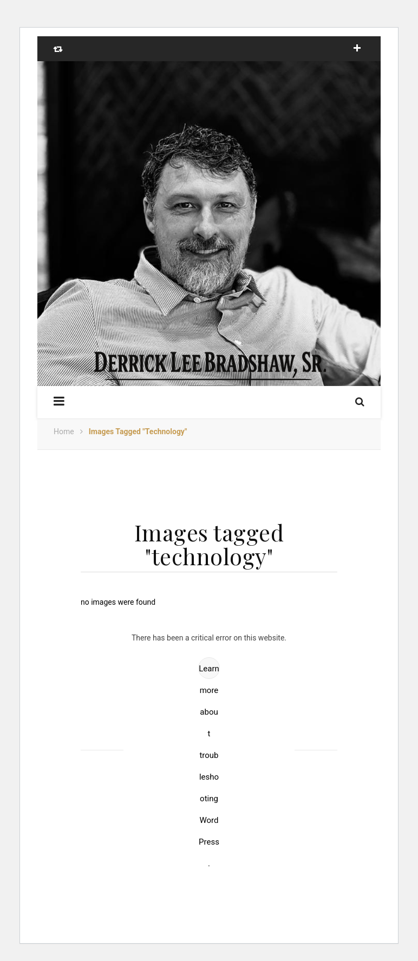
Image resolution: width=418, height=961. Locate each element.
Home (64, 431)
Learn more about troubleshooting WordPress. (209, 671)
